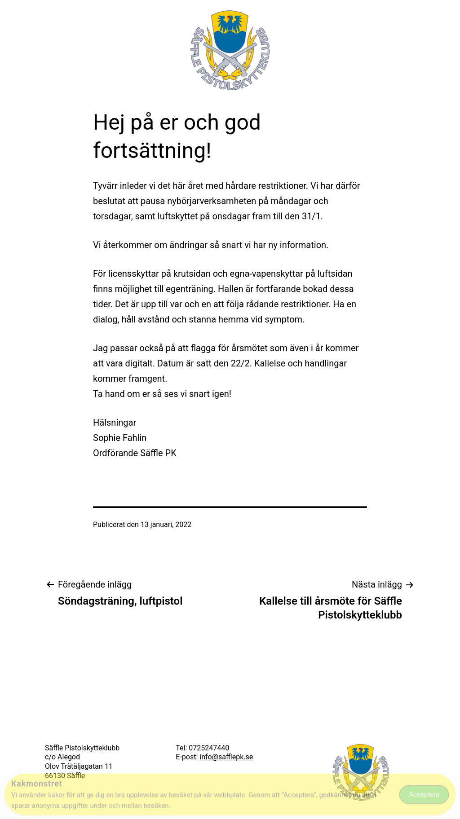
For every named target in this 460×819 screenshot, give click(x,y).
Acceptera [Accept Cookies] (424, 797)
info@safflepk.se (226, 757)
